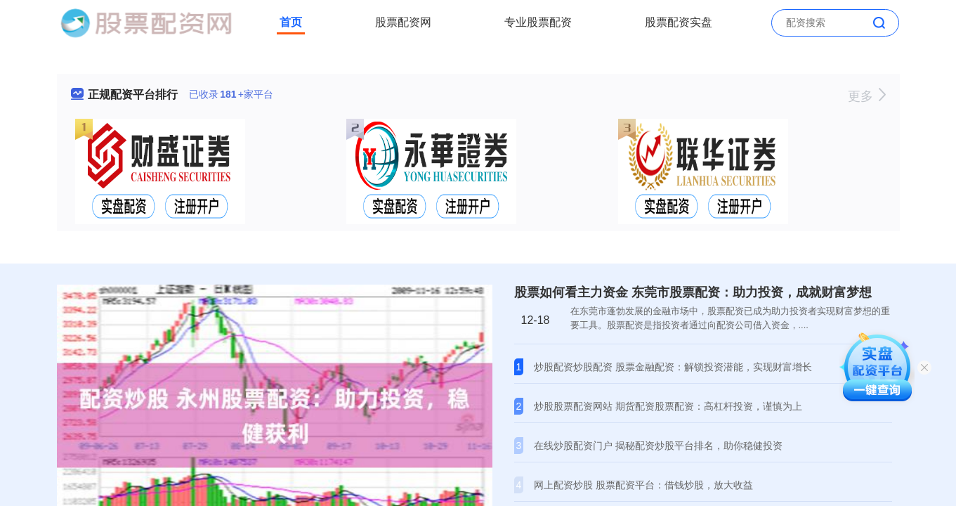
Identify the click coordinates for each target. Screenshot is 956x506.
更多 (866, 96)
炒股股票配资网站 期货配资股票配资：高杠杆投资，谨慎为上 (668, 406)
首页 (291, 22)
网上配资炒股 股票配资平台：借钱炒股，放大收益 (643, 485)
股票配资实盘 (678, 22)
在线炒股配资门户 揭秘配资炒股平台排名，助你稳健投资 (658, 445)
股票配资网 (403, 22)
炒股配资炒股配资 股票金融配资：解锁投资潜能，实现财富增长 (673, 366)
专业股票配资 (538, 22)
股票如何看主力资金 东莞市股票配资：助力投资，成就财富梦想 (693, 292)
